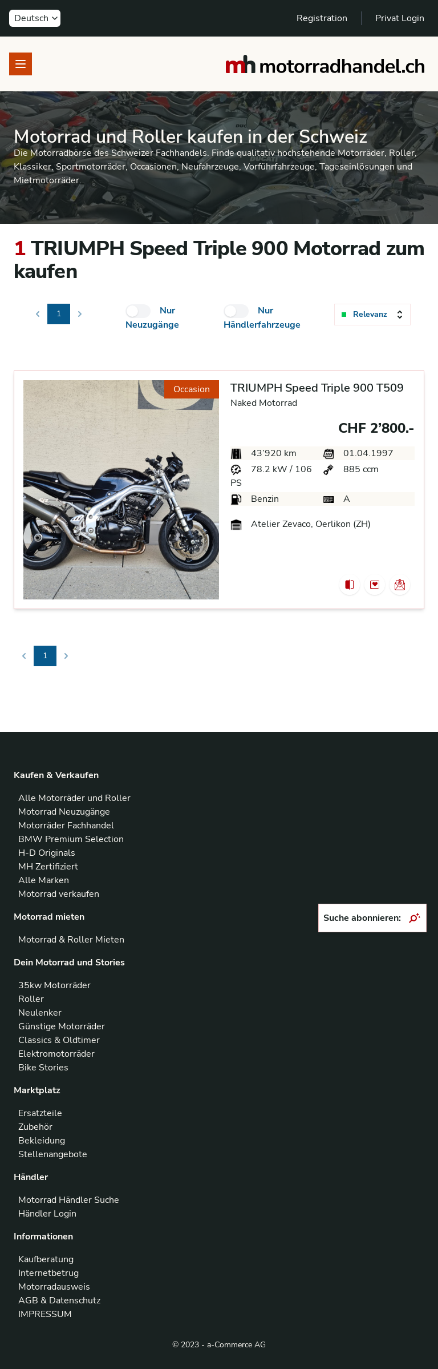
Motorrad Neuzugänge (64, 812)
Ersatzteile (40, 1113)
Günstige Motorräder (61, 1026)
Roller (31, 999)
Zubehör (35, 1127)
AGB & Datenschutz (59, 1300)
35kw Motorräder (54, 985)
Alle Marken (43, 880)
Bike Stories (43, 1067)
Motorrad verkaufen (58, 894)
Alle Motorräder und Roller (74, 798)
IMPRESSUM (45, 1314)
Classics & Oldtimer (59, 1040)
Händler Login (47, 1213)
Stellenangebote (52, 1154)
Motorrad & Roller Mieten (71, 939)
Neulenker (40, 1012)
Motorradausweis (54, 1287)
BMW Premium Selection (71, 839)
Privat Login (399, 18)
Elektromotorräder (56, 1054)
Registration (322, 18)
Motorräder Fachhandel (66, 825)
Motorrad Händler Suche (68, 1200)
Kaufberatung (46, 1259)
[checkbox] (138, 311)
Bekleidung (41, 1140)
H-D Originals (46, 853)
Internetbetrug (48, 1273)
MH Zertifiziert (48, 866)
